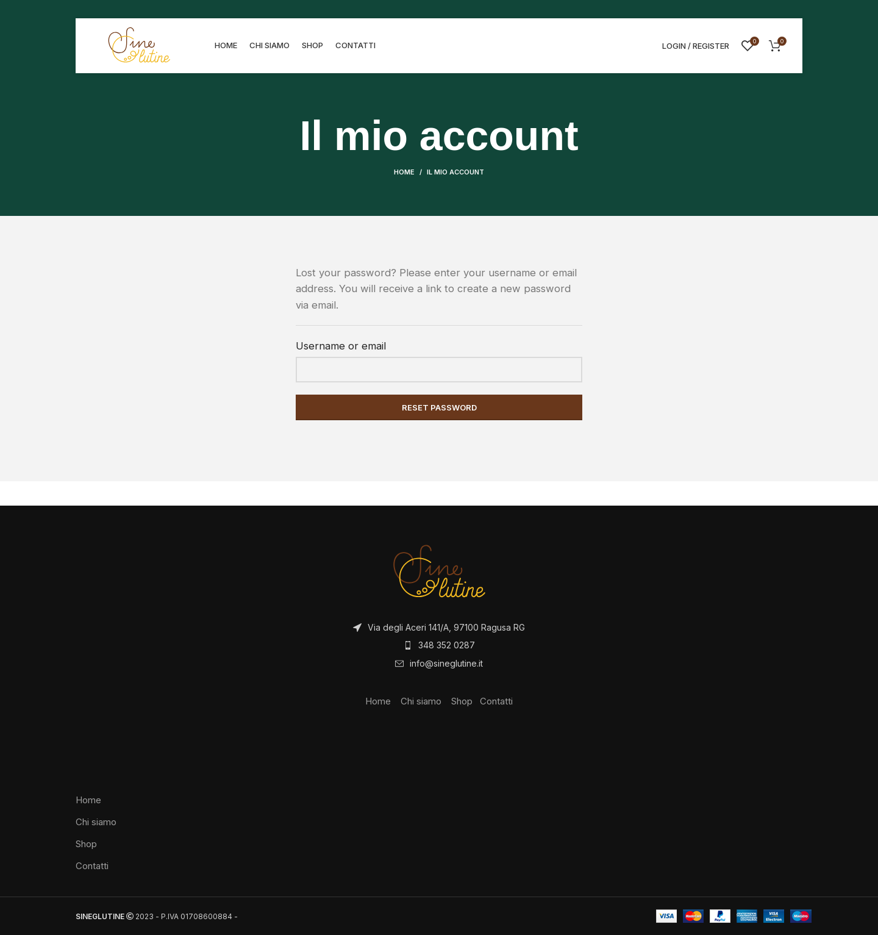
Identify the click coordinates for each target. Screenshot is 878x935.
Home (404, 172)
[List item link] (439, 645)
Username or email (341, 346)
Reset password (439, 407)
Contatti (496, 701)
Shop (462, 701)
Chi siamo (421, 701)
